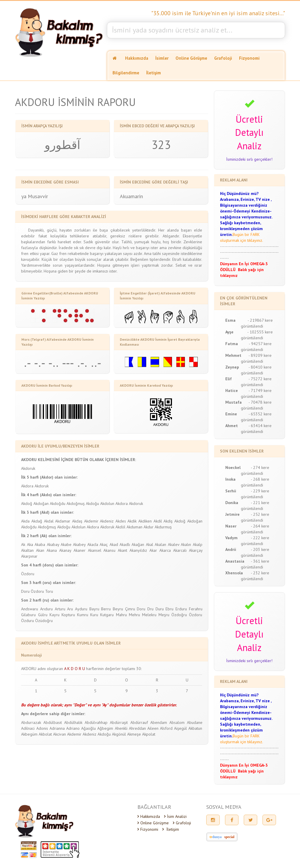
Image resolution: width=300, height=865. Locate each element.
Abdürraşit (119, 722)
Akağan (138, 544)
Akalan (160, 544)
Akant (122, 550)
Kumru (82, 614)
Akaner (80, 550)
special (229, 837)
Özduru (27, 620)
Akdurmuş (163, 527)
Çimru (130, 609)
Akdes (120, 521)
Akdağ (36, 521)
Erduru (181, 609)
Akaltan (27, 550)
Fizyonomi (249, 58)
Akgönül (119, 734)
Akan (40, 550)
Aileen (152, 728)
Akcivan (59, 734)
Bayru (94, 609)
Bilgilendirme (125, 73)
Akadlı (125, 544)
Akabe (66, 544)
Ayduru (81, 609)
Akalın (186, 544)
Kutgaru (107, 614)
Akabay (53, 544)
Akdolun (107, 503)
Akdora (27, 486)
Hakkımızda (136, 58)
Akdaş (77, 521)
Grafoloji (223, 58)
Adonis (42, 728)
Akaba (40, 544)
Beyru (118, 609)
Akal (149, 544)
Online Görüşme (191, 58)
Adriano (73, 728)
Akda (25, 521)
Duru (160, 609)
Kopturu (68, 614)
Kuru (94, 614)
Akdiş (168, 521)
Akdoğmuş (76, 503)
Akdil (158, 521)
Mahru (121, 614)
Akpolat (148, 734)
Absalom (177, 722)
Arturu (60, 609)
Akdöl (120, 527)
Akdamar (62, 521)
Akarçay (195, 550)
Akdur (149, 527)
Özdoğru (179, 614)
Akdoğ (26, 503)
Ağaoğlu (88, 728)
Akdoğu (92, 503)
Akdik (132, 521)
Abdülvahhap (96, 722)
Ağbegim (105, 728)
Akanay (65, 550)
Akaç (104, 544)
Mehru (134, 614)
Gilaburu (28, 614)
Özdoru (27, 573)
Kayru (54, 614)
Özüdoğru (44, 620)
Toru (49, 591)
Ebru (169, 609)
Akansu (109, 550)
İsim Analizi (175, 816)
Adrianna (57, 728)
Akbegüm (29, 734)
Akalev (173, 544)
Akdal (49, 521)
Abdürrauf (139, 722)
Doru (25, 591)
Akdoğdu (57, 503)
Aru (70, 609)
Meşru (163, 614)
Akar (153, 550)
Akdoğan (41, 503)
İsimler (161, 58)
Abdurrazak (31, 722)
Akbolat (45, 734)
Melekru (149, 614)
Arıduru (46, 609)
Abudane (194, 722)
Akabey (79, 544)
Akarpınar (29, 556)
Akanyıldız (138, 550)
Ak (23, 544)
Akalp (197, 544)
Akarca (165, 550)
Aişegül (180, 728)
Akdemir (91, 521)
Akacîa (92, 544)
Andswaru (29, 609)
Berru (106, 609)
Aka (30, 544)
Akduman (134, 527)
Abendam (158, 722)
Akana (52, 550)
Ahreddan (137, 728)
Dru (150, 609)
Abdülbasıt (52, 722)
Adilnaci (28, 728)
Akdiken (145, 521)
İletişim (153, 73)
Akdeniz (107, 521)
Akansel (94, 550)
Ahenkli (121, 728)
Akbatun (195, 728)
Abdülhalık (73, 722)
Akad (114, 544)
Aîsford (166, 728)
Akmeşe (134, 734)
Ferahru (195, 609)
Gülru (42, 614)
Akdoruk (28, 468)
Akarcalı (180, 550)
